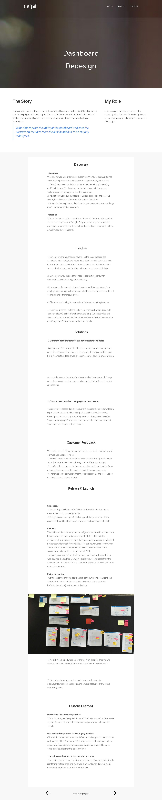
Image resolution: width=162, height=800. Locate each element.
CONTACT (133, 6)
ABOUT (121, 6)
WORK (110, 6)
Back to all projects (81, 793)
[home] (29, 6)
